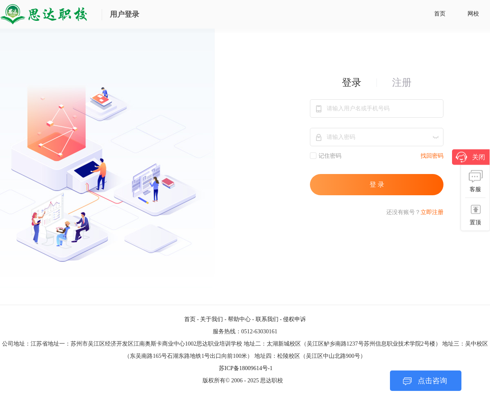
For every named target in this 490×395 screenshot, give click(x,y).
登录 (351, 82)
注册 (402, 82)
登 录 (377, 184)
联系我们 (267, 319)
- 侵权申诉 (293, 319)
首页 (439, 14)
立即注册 (432, 212)
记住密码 (325, 155)
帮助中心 (239, 319)
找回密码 (432, 156)
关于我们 (211, 319)
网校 (473, 14)
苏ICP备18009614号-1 (245, 368)
